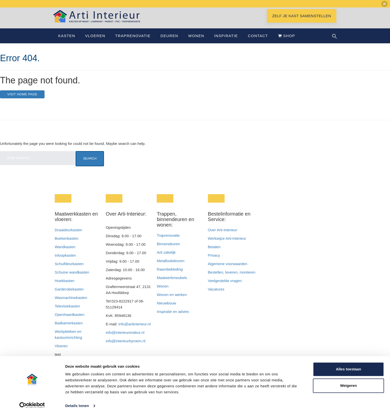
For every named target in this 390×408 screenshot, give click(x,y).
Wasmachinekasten (71, 303)
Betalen (215, 253)
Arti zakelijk (166, 258)
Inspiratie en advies (173, 317)
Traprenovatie (132, 42)
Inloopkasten (65, 261)
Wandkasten (65, 253)
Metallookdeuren (170, 267)
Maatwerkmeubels (172, 284)
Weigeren (348, 378)
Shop (286, 42)
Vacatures (216, 295)
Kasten (66, 42)
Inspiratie (226, 42)
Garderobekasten (69, 295)
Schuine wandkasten (72, 278)
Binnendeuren (168, 250)
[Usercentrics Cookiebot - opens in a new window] (32, 398)
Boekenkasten (66, 244)
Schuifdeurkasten (69, 270)
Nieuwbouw (166, 309)
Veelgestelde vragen (225, 287)
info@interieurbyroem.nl (125, 347)
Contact (258, 42)
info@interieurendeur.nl (125, 338)
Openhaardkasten (69, 320)
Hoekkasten (64, 287)
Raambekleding (170, 275)
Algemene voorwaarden (227, 270)
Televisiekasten (67, 312)
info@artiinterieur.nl (134, 330)
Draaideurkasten (68, 236)
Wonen (196, 42)
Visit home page (22, 100)
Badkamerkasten (69, 329)
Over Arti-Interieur (222, 236)
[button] (384, 4)
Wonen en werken (172, 300)
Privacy (214, 261)
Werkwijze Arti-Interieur (227, 244)
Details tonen (77, 398)
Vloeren (95, 42)
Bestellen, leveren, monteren (231, 278)
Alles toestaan (348, 361)
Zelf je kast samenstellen (301, 22)
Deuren (169, 42)
